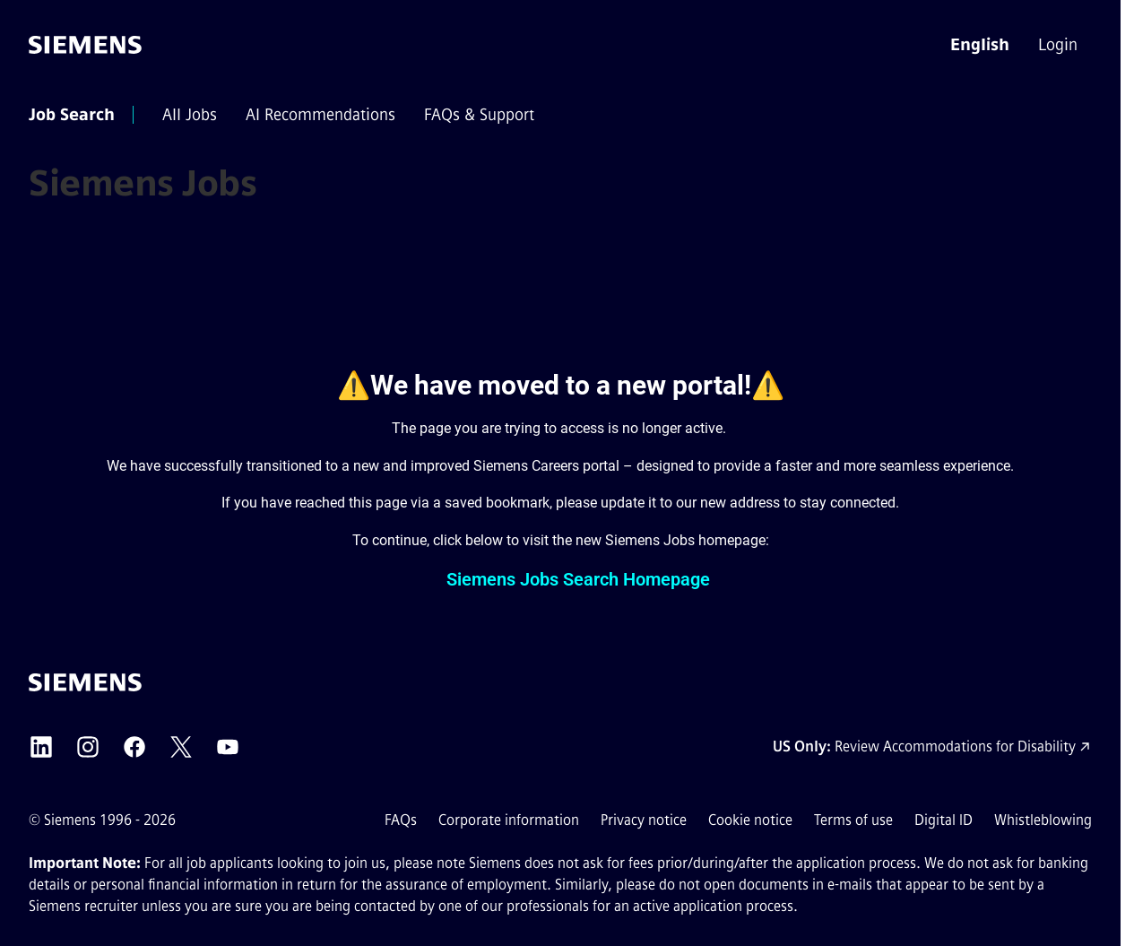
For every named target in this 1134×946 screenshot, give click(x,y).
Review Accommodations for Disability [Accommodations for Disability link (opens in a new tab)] (955, 746)
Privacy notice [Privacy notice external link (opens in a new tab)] (644, 820)
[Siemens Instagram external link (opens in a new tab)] (87, 746)
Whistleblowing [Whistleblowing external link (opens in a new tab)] (1043, 820)
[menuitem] (1059, 45)
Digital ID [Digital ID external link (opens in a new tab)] (943, 820)
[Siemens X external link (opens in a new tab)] (181, 746)
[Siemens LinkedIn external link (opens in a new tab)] (41, 746)
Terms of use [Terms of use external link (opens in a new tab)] (853, 820)
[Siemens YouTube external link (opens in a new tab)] (227, 746)
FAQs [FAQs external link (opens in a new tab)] (401, 820)
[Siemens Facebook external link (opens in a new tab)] (134, 746)
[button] (979, 45)
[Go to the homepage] (85, 45)
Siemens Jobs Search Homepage (578, 579)
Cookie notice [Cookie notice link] (750, 820)
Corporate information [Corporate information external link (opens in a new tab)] (508, 820)
